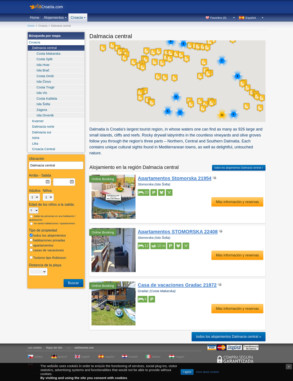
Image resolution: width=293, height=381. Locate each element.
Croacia (77, 17)
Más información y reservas (237, 202)
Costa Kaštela (47, 98)
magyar (180, 356)
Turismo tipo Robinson (48, 258)
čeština (38, 356)
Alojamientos (54, 17)
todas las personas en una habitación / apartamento (52, 218)
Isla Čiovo (44, 81)
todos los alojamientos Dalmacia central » (238, 167)
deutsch (62, 356)
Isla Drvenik (45, 115)
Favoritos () (218, 17)
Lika (35, 143)
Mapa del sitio (54, 347)
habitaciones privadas (47, 240)
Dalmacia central (44, 48)
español (109, 356)
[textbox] (56, 165)
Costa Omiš (45, 76)
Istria (35, 138)
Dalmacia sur (41, 132)
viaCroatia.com (51, 6)
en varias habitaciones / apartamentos (52, 223)
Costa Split (45, 59)
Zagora (42, 110)
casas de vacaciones (47, 250)
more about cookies (207, 372)
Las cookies (35, 347)
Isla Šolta (43, 104)
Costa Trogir (46, 87)
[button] (207, 48)
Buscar (73, 283)
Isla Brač (43, 70)
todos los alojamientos (48, 235)
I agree (187, 372)
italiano (156, 356)
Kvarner (38, 121)
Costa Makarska (48, 53)
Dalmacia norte (43, 126)
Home (34, 17)
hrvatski (132, 356)
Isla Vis (42, 93)
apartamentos (41, 245)
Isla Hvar (43, 65)
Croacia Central (43, 149)
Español (250, 17)
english (85, 356)
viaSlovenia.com (83, 347)
